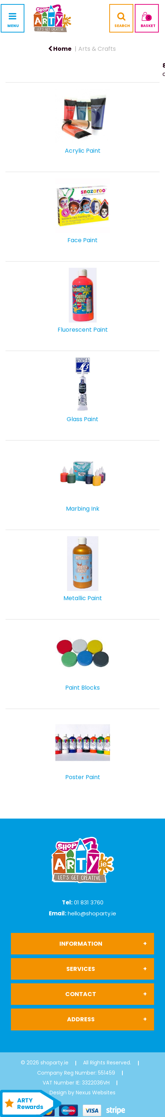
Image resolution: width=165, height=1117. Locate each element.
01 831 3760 (88, 902)
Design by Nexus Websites (82, 1092)
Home (59, 49)
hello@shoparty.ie (92, 913)
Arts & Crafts (97, 49)
